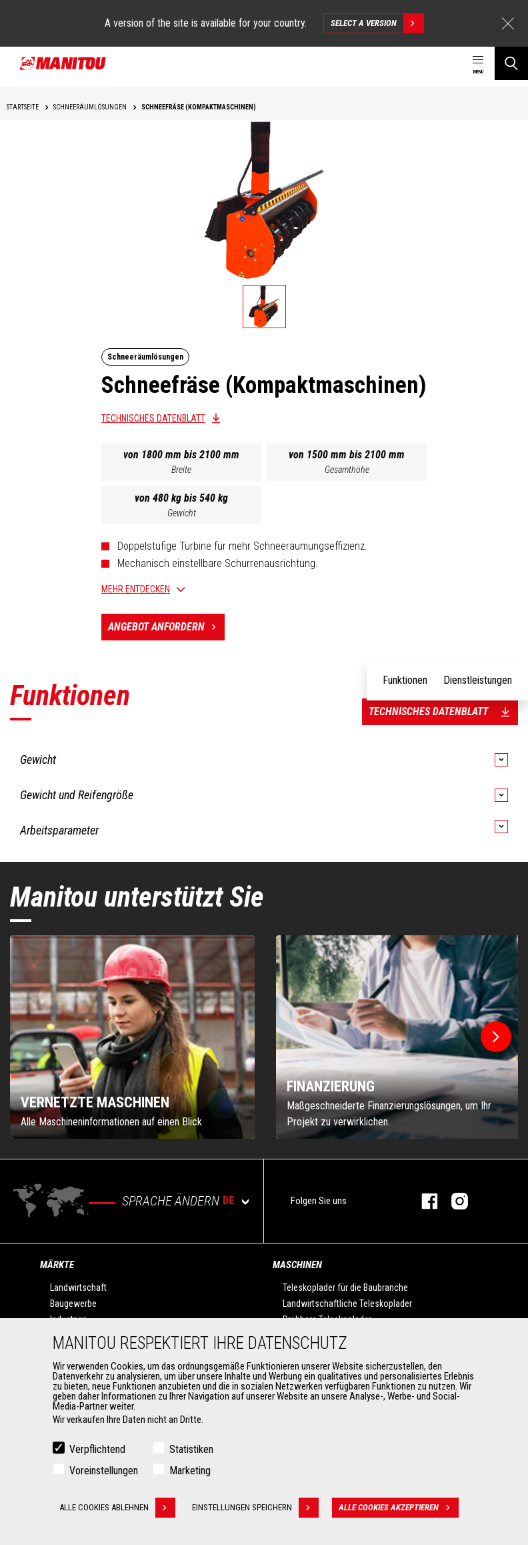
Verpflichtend (97, 1449)
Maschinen (297, 1265)
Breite (181, 469)
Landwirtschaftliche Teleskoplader (347, 1303)
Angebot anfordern (166, 627)
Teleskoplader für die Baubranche (345, 1287)
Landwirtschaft (78, 1287)
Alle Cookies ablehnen (117, 1508)
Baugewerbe (73, 1303)
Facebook (423, 1201)
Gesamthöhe (347, 469)
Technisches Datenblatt (153, 418)
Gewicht (181, 513)
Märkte (57, 1265)
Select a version (377, 23)
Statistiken (191, 1449)
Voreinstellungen (103, 1470)
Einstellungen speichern (255, 1508)
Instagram (453, 1201)
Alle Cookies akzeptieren (399, 1508)
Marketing (190, 1470)
